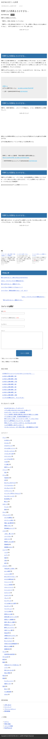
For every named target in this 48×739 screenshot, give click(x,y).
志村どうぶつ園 (8, 630)
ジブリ (6, 667)
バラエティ (5, 565)
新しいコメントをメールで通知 (10, 358)
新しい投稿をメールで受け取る (10, 361)
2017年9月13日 (33, 160)
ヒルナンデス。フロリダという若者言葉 (14, 412)
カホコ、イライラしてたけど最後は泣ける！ (12, 280)
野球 (5, 509)
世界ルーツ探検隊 (9, 619)
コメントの (8, 726)
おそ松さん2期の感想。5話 (9, 376)
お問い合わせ (7, 705)
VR (5, 480)
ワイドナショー (8, 608)
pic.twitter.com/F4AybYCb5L (22, 157)
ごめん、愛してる (9, 533)
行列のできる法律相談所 (10, 643)
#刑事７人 (5, 86)
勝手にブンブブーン (9, 627)
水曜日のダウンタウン (10, 635)
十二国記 (6, 464)
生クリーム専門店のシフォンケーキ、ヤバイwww (17, 420)
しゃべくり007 (8, 574)
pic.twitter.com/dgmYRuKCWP (25, 88)
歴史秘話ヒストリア (9, 528)
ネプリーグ (7, 592)
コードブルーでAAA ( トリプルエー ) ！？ (12, 287)
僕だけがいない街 (9, 670)
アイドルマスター (9, 485)
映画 (4, 662)
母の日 (4, 675)
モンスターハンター (9, 496)
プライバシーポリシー (10, 709)
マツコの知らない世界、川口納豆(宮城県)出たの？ (17, 416)
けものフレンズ (8, 445)
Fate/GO (6, 477)
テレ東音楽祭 (7, 691)
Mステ (6, 689)
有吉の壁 (6, 633)
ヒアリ (6, 555)
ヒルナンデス (7, 595)
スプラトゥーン (8, 490)
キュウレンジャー (9, 681)
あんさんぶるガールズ (10, 482)
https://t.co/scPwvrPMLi (8, 157)
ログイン (6, 721)
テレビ (4, 512)
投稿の (7, 724)
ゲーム (4, 475)
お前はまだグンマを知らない (11, 665)
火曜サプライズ (8, 638)
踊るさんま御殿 (8, 646)
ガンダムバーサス (9, 488)
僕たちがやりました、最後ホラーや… (11, 284)
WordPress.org (8, 728)
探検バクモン (7, 525)
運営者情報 (7, 711)
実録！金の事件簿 (9, 523)
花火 (5, 472)
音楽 (4, 686)
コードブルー (7, 536)
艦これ (6, 501)
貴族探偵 (6, 544)
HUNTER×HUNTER (9, 654)
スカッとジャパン (9, 587)
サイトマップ (7, 707)
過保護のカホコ (8, 547)
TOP (8, 6)
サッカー (6, 507)
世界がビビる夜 (8, 614)
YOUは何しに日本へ (9, 568)
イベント (5, 469)
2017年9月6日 (24, 91)
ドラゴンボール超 (9, 453)
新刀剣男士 (7, 498)
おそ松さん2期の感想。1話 (9, 392)
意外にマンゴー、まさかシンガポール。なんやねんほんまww (20, 422)
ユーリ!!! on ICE (8, 459)
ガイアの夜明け (8, 517)
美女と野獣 (7, 673)
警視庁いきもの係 (9, 541)
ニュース (5, 549)
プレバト (6, 598)
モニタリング (7, 606)
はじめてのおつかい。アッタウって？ (14, 408)
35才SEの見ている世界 (9, 2)
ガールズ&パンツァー (9, 448)
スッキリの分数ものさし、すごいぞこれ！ (13, 397)
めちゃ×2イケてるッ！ (10, 576)
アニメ (4, 437)
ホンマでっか (7, 600)
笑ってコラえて (8, 641)
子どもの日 (5, 656)
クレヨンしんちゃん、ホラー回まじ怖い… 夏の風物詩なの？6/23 (21, 427)
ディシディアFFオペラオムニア (12, 493)
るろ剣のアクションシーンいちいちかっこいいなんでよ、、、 (18, 373)
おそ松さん (7, 440)
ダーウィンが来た (9, 520)
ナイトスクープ (8, 590)
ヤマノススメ (7, 456)
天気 (5, 560)
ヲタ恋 (6, 461)
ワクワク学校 (7, 611)
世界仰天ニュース (9, 624)
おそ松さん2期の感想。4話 (9, 384)
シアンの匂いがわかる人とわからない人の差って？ (17, 410)
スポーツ (5, 504)
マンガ (4, 651)
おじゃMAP (7, 571)
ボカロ (6, 694)
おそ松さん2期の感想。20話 (9, 379)
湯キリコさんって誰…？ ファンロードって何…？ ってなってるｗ (21, 418)
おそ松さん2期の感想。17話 (9, 381)
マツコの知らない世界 (10, 603)
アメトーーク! (8, 582)
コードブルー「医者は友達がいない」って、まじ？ (14, 290)
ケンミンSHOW (8, 584)
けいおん (6, 443)
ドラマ (12, 14)
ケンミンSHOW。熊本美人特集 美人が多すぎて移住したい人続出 (21, 414)
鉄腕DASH (7, 649)
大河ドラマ (7, 539)
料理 (4, 659)
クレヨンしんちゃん (9, 451)
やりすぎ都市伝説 (9, 579)
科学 (5, 563)
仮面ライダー (7, 683)
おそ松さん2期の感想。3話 (9, 387)
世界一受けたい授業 (9, 622)
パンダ (6, 552)
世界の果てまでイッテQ (10, 616)
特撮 (4, 678)
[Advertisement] (24, 41)
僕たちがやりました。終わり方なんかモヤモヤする (14, 277)
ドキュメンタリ (7, 515)
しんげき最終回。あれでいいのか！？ (14, 425)
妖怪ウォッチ (7, 467)
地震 (5, 557)
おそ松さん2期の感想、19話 (9, 395)
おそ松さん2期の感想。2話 (9, 389)
